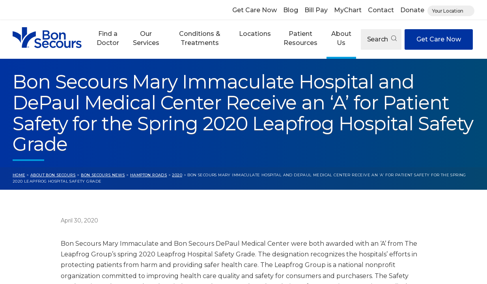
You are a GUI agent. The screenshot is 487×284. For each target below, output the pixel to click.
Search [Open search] (382, 39)
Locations (255, 33)
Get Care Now (254, 10)
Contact (381, 10)
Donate (412, 10)
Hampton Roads (148, 175)
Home (19, 175)
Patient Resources (300, 38)
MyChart (348, 10)
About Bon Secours (53, 175)
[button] (107, 39)
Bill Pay (316, 10)
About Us (341, 38)
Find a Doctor (108, 38)
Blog (290, 10)
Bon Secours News (103, 175)
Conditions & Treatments (199, 38)
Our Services (146, 38)
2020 (177, 175)
